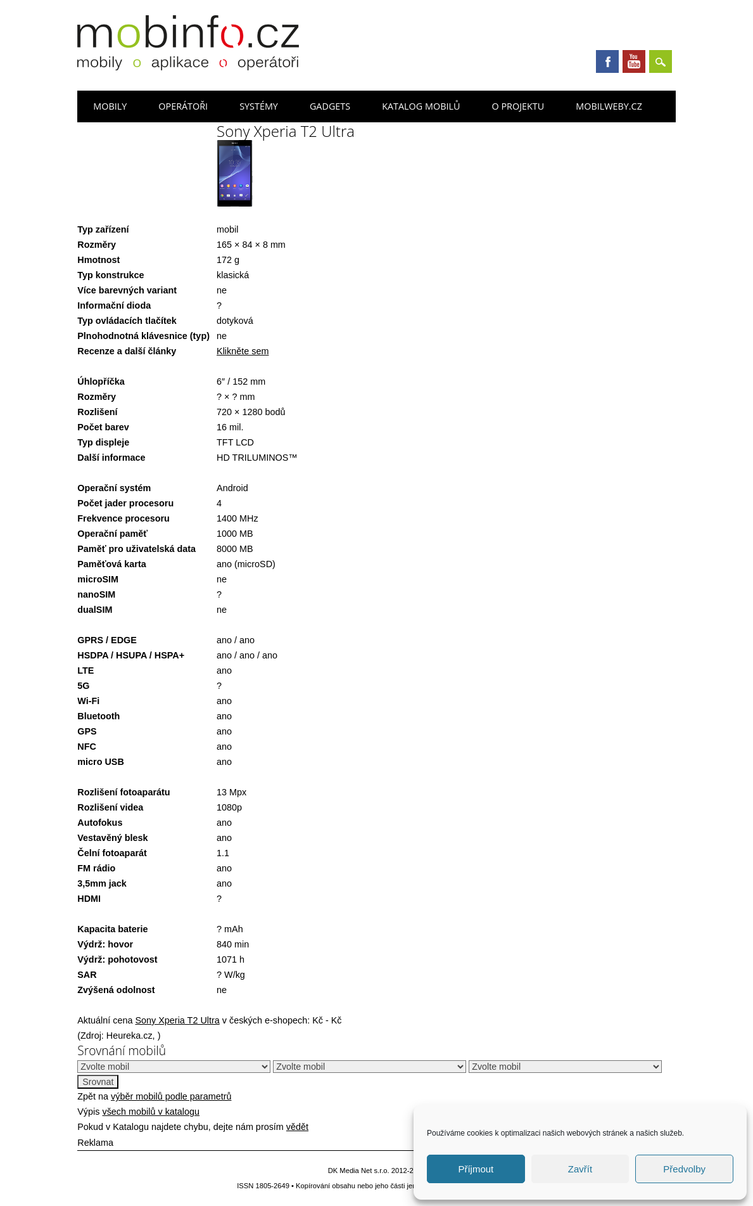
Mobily (110, 106)
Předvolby (684, 1169)
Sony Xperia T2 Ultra (177, 1020)
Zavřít (580, 1169)
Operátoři (183, 106)
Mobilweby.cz (609, 106)
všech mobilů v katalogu (150, 1112)
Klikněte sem (243, 351)
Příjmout (475, 1169)
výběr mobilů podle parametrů (171, 1096)
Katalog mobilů (421, 106)
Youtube (634, 61)
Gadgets (330, 106)
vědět (297, 1127)
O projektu (517, 106)
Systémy (258, 106)
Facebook (607, 61)
